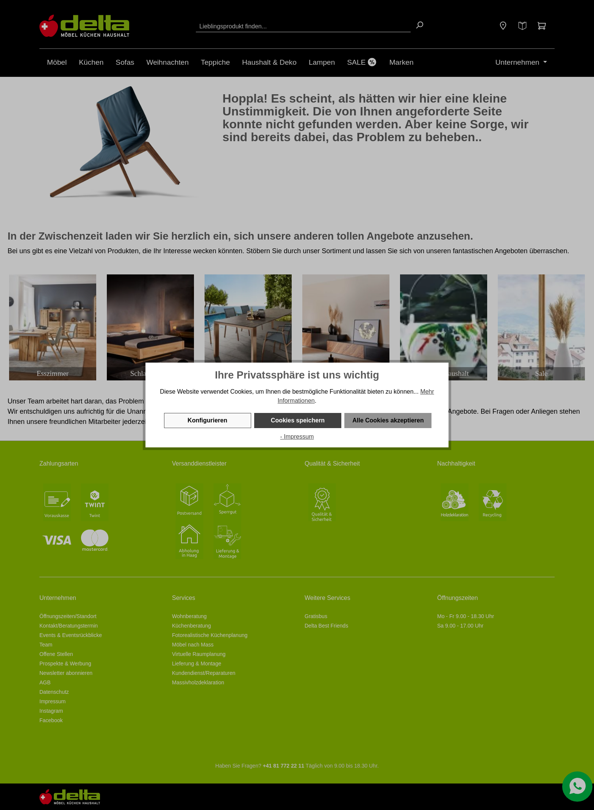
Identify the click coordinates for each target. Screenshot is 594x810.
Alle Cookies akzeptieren (388, 420)
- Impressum (297, 436)
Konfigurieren (207, 420)
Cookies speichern (298, 420)
